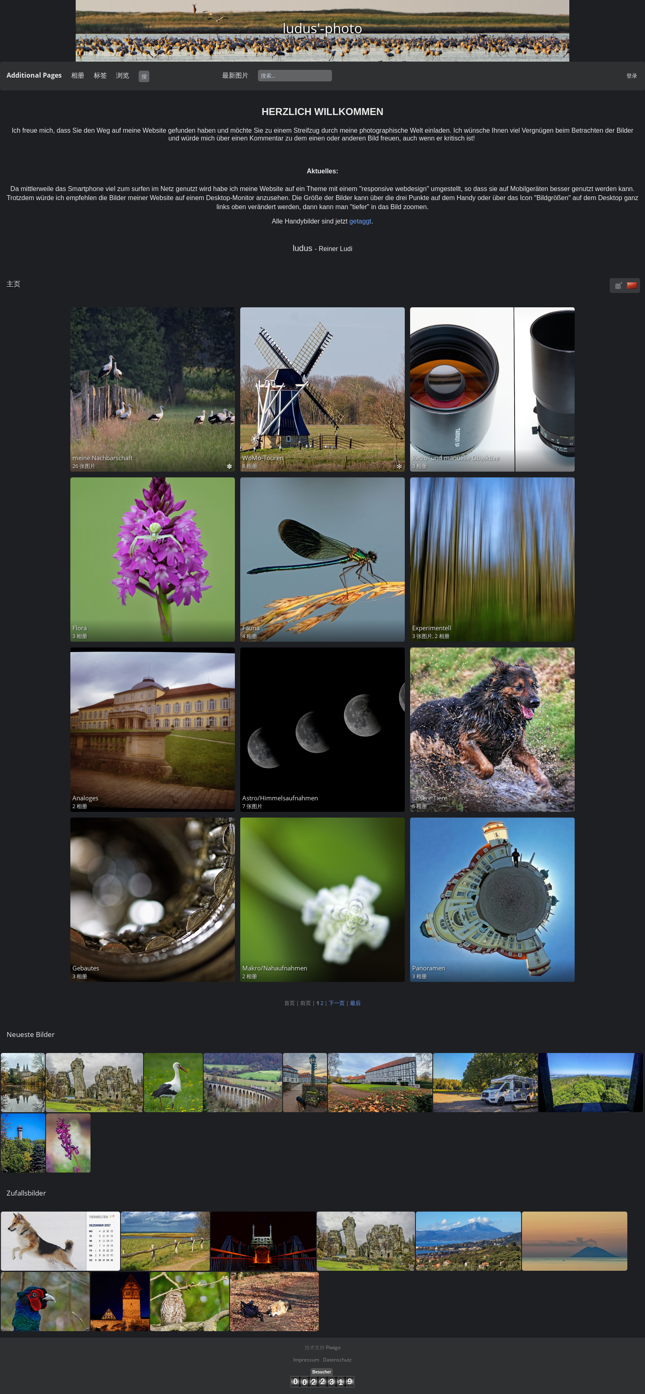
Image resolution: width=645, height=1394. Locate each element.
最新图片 (235, 75)
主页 (14, 283)
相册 (77, 75)
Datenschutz (337, 1359)
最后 (355, 1003)
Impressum (306, 1359)
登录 (631, 75)
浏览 (122, 75)
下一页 (337, 1003)
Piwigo (333, 1347)
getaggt (360, 221)
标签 (100, 75)
